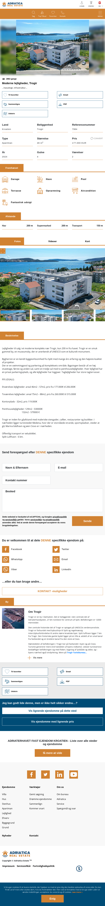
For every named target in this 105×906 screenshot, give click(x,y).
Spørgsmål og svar (67, 830)
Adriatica (62, 820)
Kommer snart (37, 830)
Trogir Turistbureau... (77, 671)
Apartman (7, 830)
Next (102, 298)
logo (12, 4)
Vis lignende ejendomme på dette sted (52, 730)
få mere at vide (52, 772)
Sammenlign (36, 825)
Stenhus (6, 825)
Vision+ (91, 6)
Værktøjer (35, 807)
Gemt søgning (37, 815)
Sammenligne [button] (24, 122)
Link (80, 122)
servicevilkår (11, 539)
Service (61, 825)
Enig (52, 898)
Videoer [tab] (52, 260)
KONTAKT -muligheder (52, 610)
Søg (31, 16)
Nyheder (7, 859)
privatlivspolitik (60, 536)
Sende (87, 540)
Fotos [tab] (17, 260)
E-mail (62, 486)
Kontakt (64, 16)
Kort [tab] (87, 260)
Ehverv (6, 840)
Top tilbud (42, 16)
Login (82, 6)
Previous (2, 298)
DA (100, 6)
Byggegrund (9, 845)
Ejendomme (9, 807)
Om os (61, 807)
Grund (5, 850)
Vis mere (37, 676)
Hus (4, 820)
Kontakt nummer (16, 499)
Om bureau (63, 815)
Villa (4, 815)
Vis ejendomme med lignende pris (52, 741)
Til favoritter (24, 113)
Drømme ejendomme (41, 820)
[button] (33, 84)
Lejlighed (7, 835)
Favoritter (53, 16)
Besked (10, 510)
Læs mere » (77, 892)
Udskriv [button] (24, 132)
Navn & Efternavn (16, 486)
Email (80, 113)
